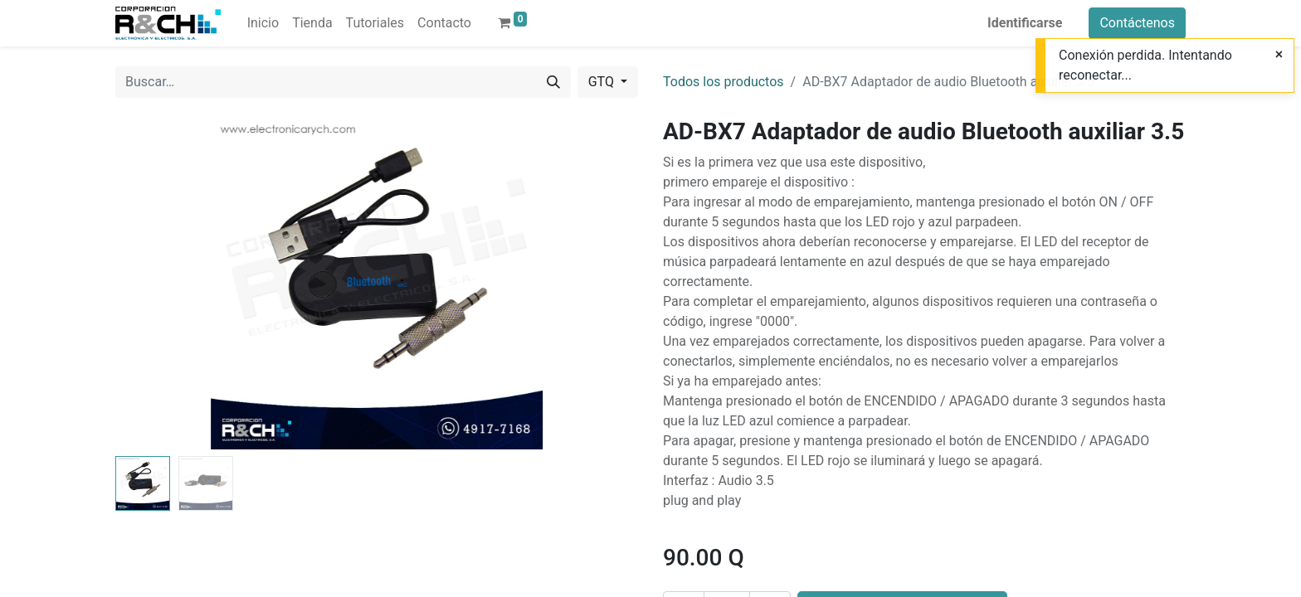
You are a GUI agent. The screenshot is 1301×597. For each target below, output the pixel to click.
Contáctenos (1137, 23)
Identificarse (1024, 23)
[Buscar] (553, 82)
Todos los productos (723, 82)
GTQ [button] (602, 82)
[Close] (1279, 54)
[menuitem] (263, 23)
